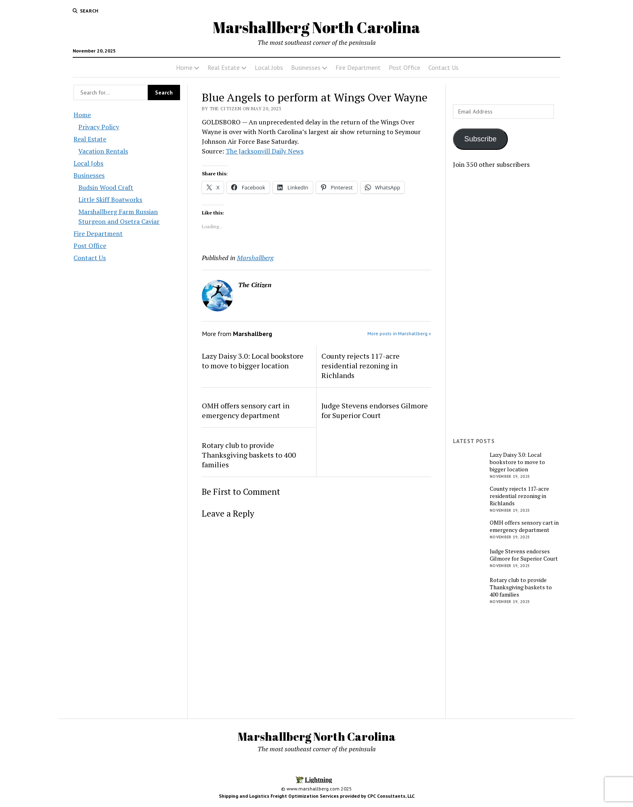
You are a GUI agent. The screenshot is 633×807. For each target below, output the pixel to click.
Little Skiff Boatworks (110, 199)
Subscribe (480, 139)
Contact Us (443, 67)
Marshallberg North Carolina (316, 27)
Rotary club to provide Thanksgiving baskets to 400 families (249, 454)
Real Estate (224, 67)
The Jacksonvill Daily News (265, 151)
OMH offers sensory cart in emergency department (245, 410)
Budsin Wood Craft (105, 187)
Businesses (306, 67)
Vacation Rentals (103, 151)
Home (184, 67)
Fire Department (358, 67)
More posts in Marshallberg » (399, 333)
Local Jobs (269, 67)
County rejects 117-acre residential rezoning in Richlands (360, 365)
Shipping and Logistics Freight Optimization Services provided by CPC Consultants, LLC (317, 796)
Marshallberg (255, 257)
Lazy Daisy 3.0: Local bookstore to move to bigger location (253, 360)
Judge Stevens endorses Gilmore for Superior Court (374, 410)
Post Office (404, 67)
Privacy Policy (98, 126)
